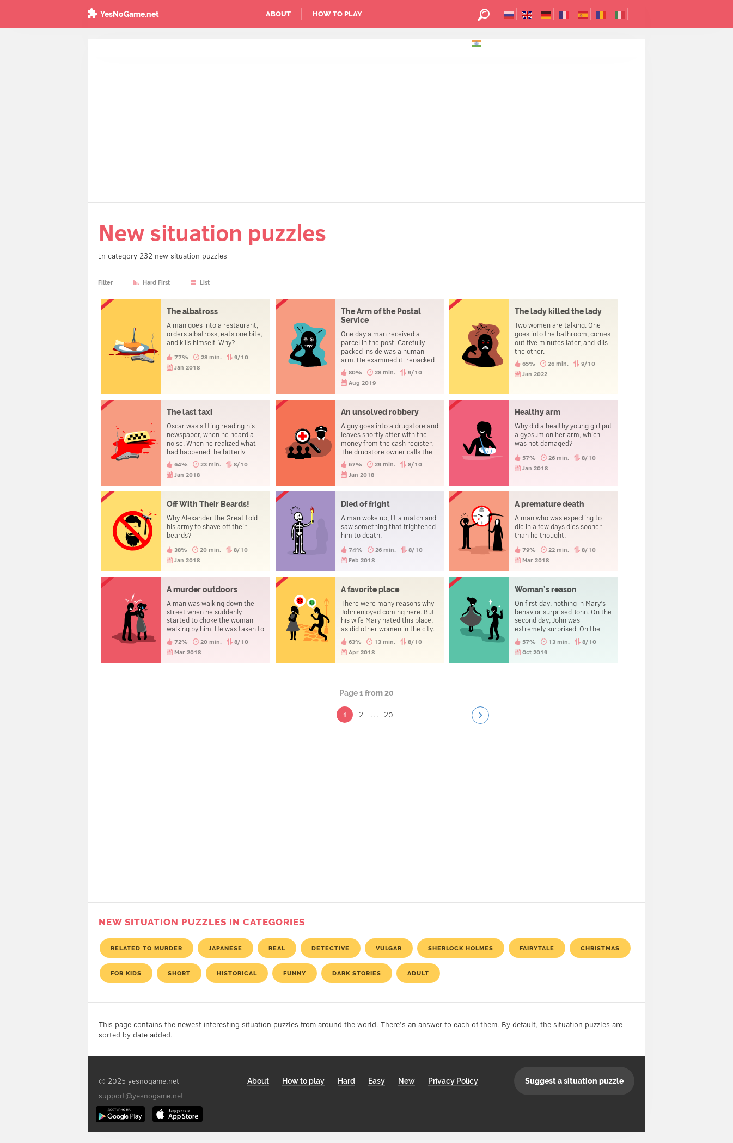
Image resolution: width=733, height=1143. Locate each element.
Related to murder (146, 948)
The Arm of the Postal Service (360, 346)
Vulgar (389, 948)
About (278, 14)
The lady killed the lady (533, 346)
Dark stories (356, 973)
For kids (126, 973)
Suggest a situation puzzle (574, 1081)
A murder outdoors (185, 620)
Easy (376, 1081)
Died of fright (360, 531)
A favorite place (360, 620)
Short (179, 973)
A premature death (533, 531)
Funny (294, 973)
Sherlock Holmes (460, 948)
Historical (237, 973)
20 (388, 714)
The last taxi (185, 443)
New (406, 1081)
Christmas (600, 948)
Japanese (225, 948)
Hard (346, 1081)
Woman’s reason (533, 620)
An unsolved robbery (360, 443)
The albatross (185, 346)
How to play (337, 14)
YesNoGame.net (129, 14)
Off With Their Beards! (185, 531)
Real (276, 948)
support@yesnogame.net (141, 1095)
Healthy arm (533, 443)
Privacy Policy (453, 1081)
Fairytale (537, 948)
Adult (418, 973)
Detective (330, 948)
